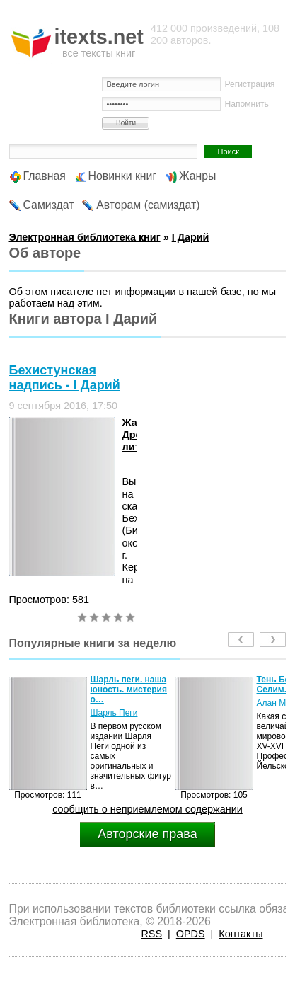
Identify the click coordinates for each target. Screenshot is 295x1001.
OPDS (190, 933)
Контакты (240, 933)
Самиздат (48, 205)
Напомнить (246, 104)
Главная (44, 176)
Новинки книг (122, 176)
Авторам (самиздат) (147, 205)
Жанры (197, 176)
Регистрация (249, 84)
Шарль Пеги (114, 713)
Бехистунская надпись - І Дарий (64, 377)
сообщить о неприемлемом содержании (147, 809)
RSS (151, 933)
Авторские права (147, 834)
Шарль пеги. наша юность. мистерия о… (129, 689)
